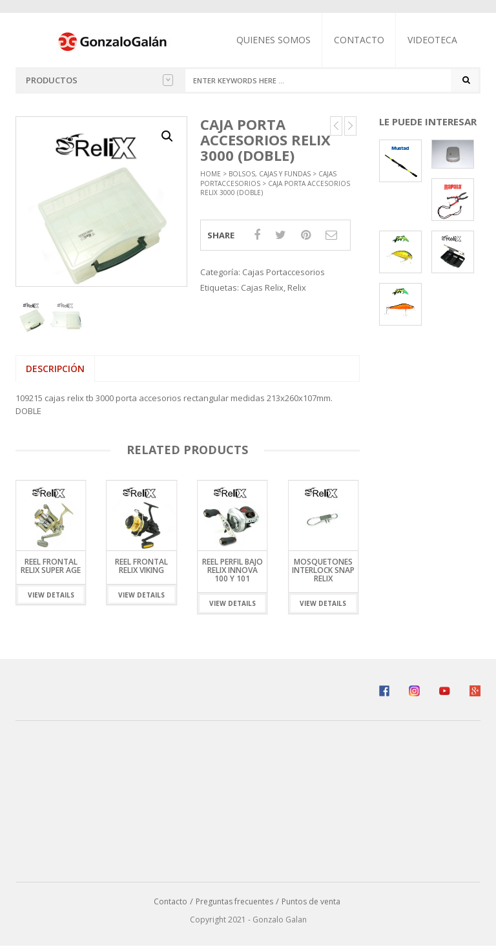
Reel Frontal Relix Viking (141, 565)
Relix (296, 287)
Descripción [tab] (55, 368)
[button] (167, 136)
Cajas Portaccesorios (283, 272)
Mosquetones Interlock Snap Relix (323, 569)
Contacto (360, 40)
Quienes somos (274, 40)
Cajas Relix (262, 287)
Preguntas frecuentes (234, 901)
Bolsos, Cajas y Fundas (270, 174)
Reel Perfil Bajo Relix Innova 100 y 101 (232, 569)
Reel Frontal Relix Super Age (51, 565)
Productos (99, 80)
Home (210, 174)
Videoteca (433, 40)
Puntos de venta (311, 901)
